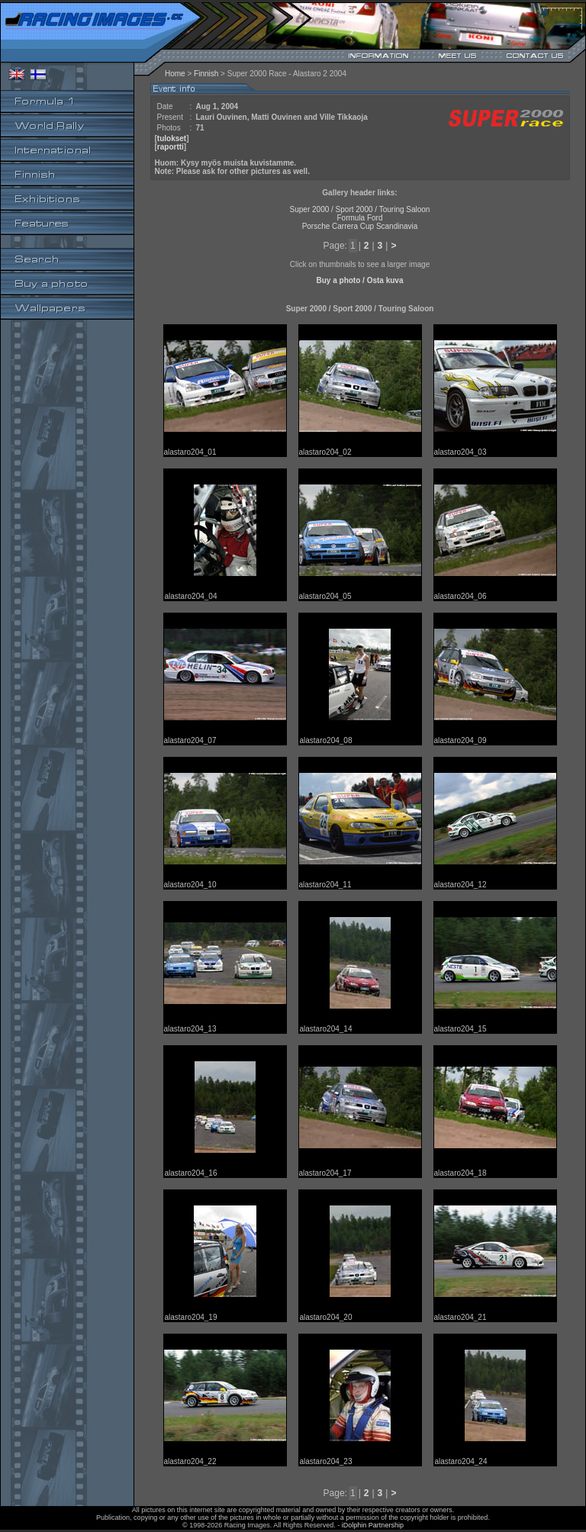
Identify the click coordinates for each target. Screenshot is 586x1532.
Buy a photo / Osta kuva (360, 280)
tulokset (171, 138)
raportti (170, 147)
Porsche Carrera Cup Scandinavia (360, 226)
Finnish (206, 73)
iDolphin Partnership (373, 1525)
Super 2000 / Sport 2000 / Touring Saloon (360, 209)
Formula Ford (359, 218)
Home (175, 73)
